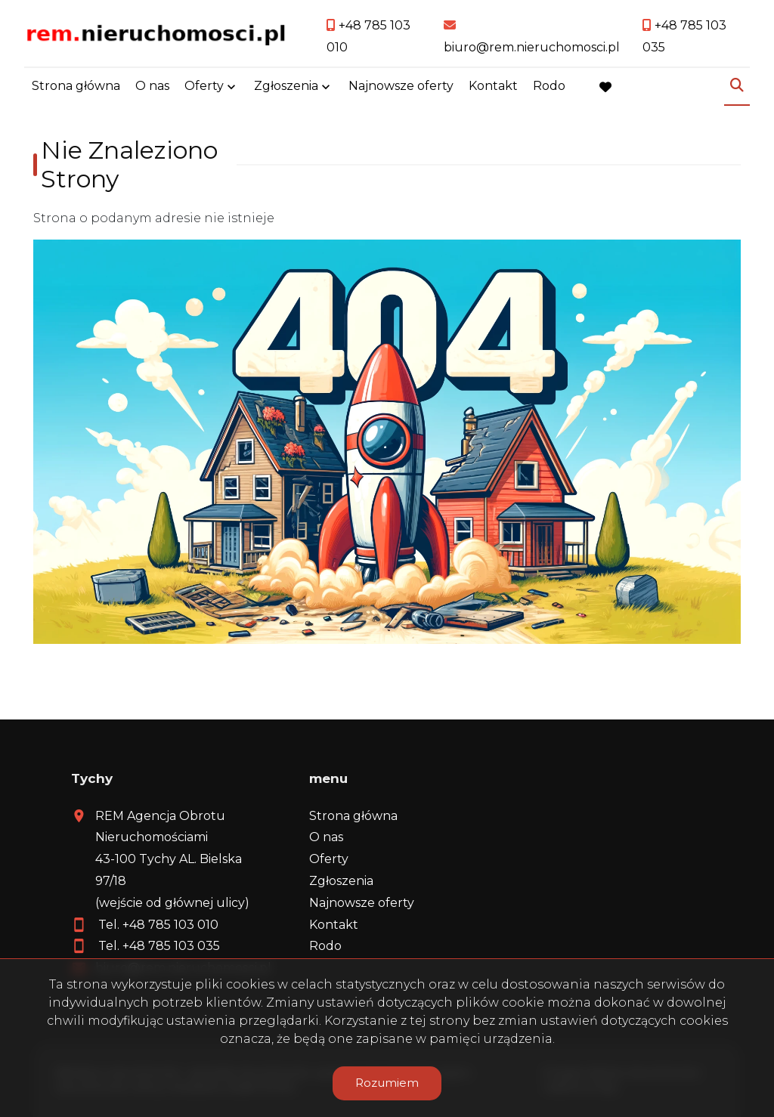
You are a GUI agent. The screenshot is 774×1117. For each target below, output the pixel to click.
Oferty (204, 86)
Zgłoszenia (286, 86)
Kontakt (493, 86)
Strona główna (76, 86)
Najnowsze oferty (401, 86)
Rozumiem (387, 1082)
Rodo (549, 86)
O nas (152, 86)
